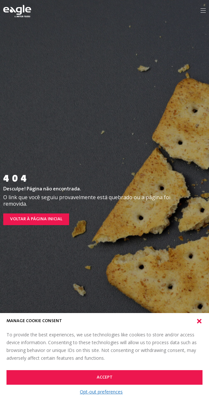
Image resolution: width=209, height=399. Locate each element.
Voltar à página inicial (36, 219)
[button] (199, 321)
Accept (105, 377)
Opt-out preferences (101, 392)
